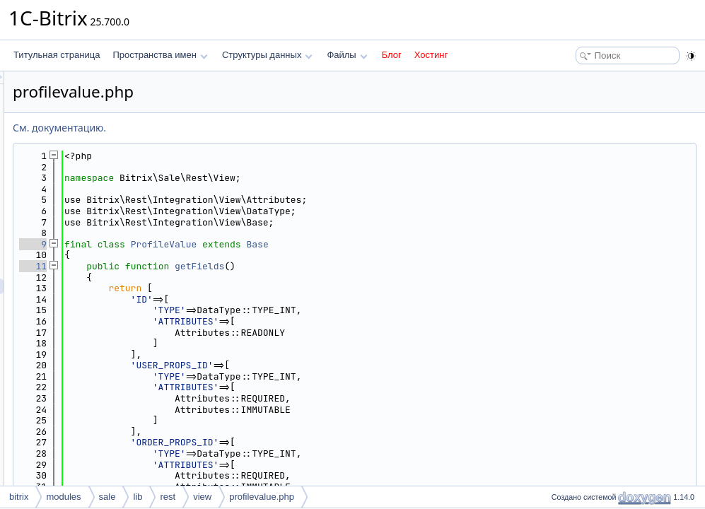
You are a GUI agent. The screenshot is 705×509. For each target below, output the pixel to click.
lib (137, 496)
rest (167, 496)
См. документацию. (236, 127)
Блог (392, 54)
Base (434, 244)
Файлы (347, 54)
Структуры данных (267, 54)
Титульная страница (56, 54)
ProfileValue (341, 244)
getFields (376, 266)
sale (107, 496)
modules (63, 496)
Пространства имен (159, 54)
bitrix (18, 496)
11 (209, 266)
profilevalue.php (261, 496)
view (202, 496)
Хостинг (431, 54)
